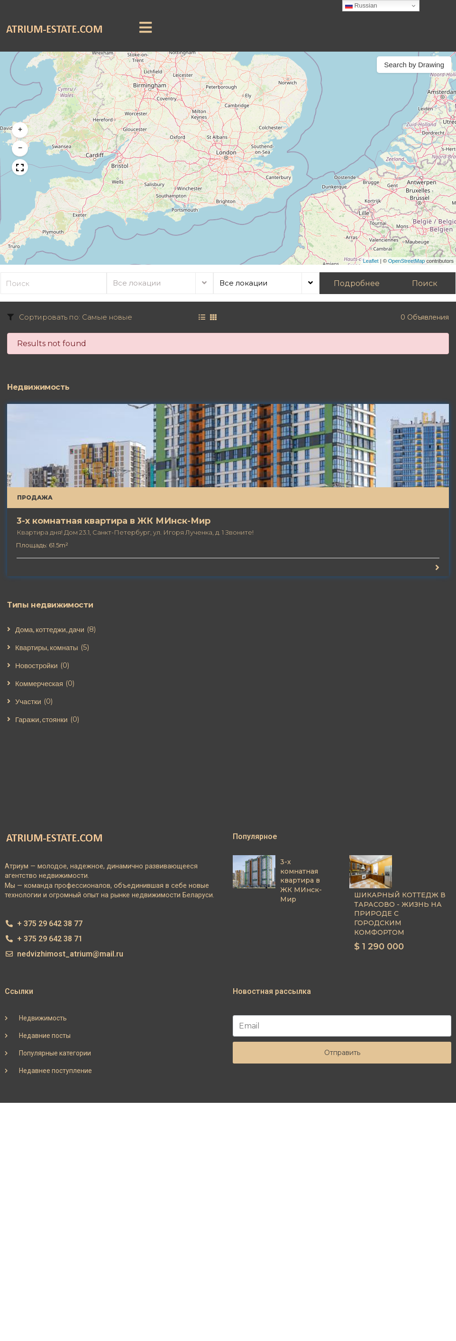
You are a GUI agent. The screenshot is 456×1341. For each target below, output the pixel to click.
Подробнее (357, 283)
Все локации (137, 282)
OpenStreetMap (406, 261)
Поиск (424, 283)
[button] (145, 27)
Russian (361, 5)
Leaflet (371, 261)
